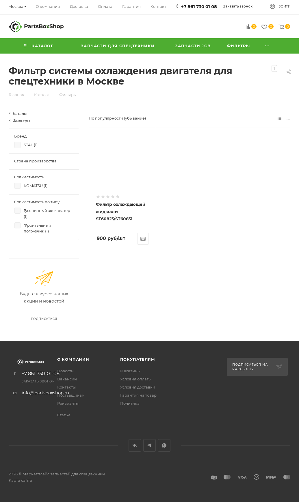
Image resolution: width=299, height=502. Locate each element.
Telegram (149, 445)
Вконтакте (135, 445)
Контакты (66, 387)
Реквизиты (68, 403)
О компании (73, 359)
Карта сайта (20, 480)
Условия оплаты (135, 379)
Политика (130, 403)
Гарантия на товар (138, 395)
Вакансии (67, 379)
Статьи (63, 415)
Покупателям (137, 359)
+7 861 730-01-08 (41, 373)
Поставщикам (71, 395)
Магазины (130, 371)
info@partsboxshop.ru (45, 392)
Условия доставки (137, 387)
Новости (65, 371)
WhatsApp (164, 445)
